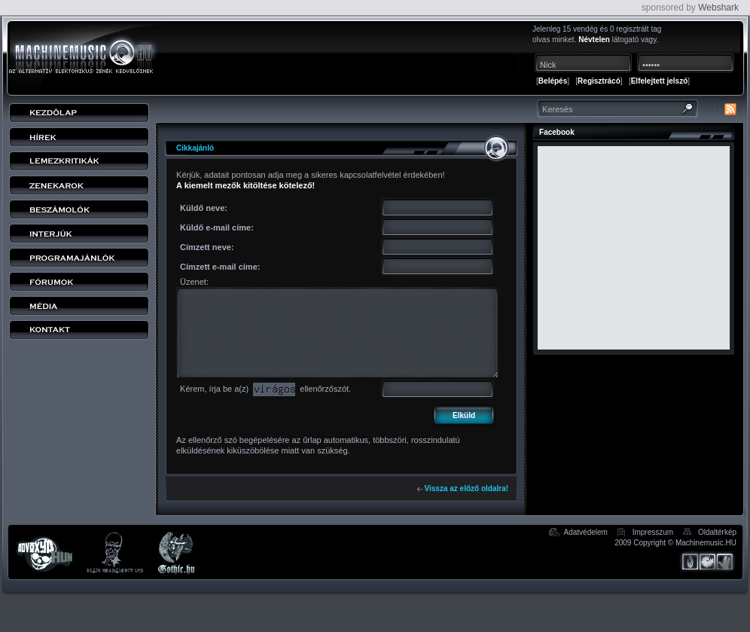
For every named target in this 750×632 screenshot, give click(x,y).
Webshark (718, 7)
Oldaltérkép (717, 532)
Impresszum (653, 532)
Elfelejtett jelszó (659, 81)
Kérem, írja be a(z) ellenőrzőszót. (265, 388)
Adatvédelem (586, 532)
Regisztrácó (599, 81)
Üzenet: (194, 281)
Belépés (552, 81)
